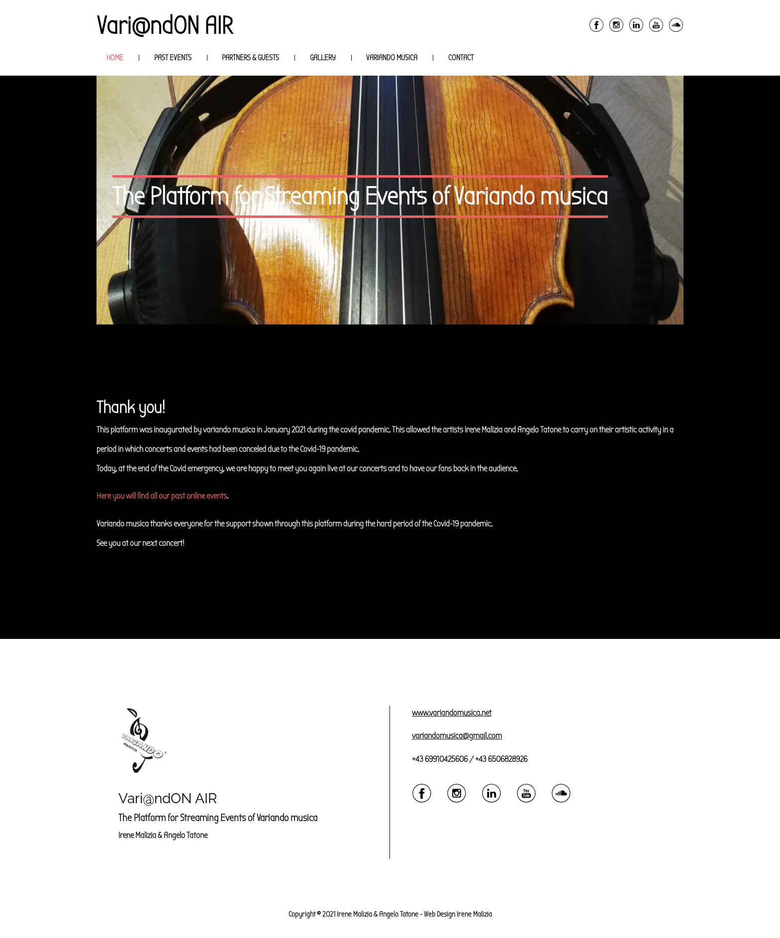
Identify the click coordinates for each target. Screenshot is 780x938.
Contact (461, 57)
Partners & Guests (250, 57)
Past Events (173, 57)
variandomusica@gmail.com (457, 735)
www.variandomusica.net (451, 713)
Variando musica (391, 57)
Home (114, 57)
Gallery (323, 57)
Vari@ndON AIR (165, 26)
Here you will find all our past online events (162, 496)
